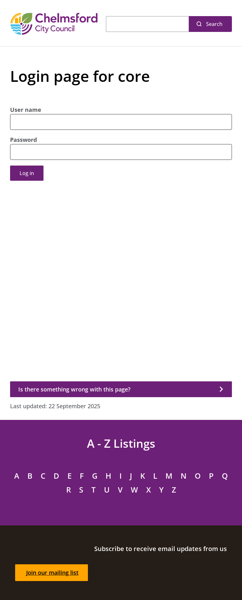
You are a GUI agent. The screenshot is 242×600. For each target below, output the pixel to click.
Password (23, 139)
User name (25, 109)
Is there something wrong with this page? (74, 389)
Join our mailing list (52, 572)
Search (214, 24)
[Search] (147, 24)
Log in (27, 173)
